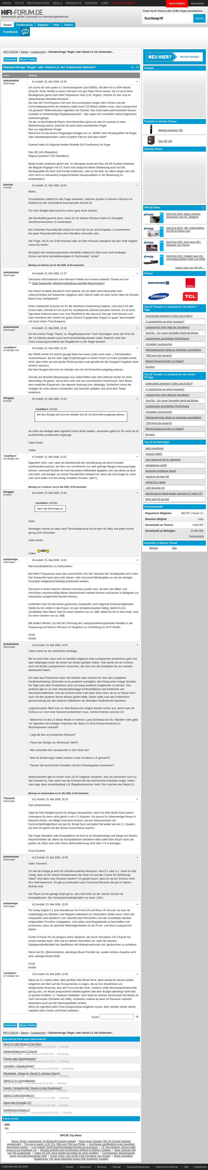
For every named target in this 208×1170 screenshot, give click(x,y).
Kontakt (69, 1167)
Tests (19, 3)
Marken (91, 3)
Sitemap (117, 1167)
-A (132, 67)
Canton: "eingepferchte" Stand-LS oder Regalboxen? (32, 1088)
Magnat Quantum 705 (170, 130)
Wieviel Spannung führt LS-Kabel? (164, 361)
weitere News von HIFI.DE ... (190, 267)
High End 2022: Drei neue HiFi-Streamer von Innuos (183, 243)
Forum (7, 24)
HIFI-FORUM (10, 51)
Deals (57, 3)
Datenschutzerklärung (167, 1167)
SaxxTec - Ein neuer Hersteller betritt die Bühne (171, 333)
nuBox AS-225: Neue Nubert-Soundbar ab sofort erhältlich (66, 1153)
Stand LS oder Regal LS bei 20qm (22, 1044)
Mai (7, 1128)
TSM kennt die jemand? (158, 355)
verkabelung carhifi (156, 465)
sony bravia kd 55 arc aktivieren (163, 459)
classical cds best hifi (157, 476)
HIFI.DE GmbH (21, 1167)
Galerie (68, 24)
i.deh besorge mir (155, 487)
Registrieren (201, 1167)
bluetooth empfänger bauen (160, 471)
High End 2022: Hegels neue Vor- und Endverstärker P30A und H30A (185, 258)
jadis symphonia (154, 448)
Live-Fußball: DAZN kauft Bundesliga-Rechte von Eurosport (64, 1147)
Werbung (101, 1167)
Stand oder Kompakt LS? (17, 1102)
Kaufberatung (24, 24)
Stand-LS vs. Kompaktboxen (19, 1080)
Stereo (24, 51)
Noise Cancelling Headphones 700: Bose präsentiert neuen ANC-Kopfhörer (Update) (83, 1157)
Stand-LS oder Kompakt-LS (18, 1095)
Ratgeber (42, 24)
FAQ (186, 1167)
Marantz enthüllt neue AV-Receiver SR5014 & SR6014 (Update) (75, 1150)
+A (137, 67)
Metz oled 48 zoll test (157, 499)
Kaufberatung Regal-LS (16, 1110)
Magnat (153, 548)
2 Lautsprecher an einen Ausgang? (164, 321)
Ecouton (150, 366)
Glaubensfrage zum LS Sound (20, 1051)
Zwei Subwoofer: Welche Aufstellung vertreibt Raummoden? (68, 283)
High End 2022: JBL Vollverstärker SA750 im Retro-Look (185, 229)
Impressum (85, 1167)
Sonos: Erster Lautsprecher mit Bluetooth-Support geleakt (43, 1141)
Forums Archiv (196, 536)
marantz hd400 (153, 454)
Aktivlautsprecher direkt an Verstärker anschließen (173, 349)
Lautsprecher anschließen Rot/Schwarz (167, 338)
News (6, 3)
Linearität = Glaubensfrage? (18, 1066)
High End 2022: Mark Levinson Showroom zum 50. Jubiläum (183, 215)
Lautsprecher (38, 51)
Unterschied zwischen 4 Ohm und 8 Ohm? (169, 316)
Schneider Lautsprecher (158, 344)
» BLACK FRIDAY (123, 3)
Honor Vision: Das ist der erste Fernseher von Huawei (80, 1156)
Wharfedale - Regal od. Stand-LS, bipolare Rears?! (31, 1073)
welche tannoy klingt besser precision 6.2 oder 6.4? (174, 493)
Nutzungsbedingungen (138, 1167)
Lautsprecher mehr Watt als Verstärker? (167, 327)
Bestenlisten (38, 3)
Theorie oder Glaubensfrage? (19, 1058)
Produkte (73, 3)
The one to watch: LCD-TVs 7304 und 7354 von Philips (54, 1144)
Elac (174, 548)
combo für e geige (155, 482)
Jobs (105, 3)
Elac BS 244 (165, 141)
